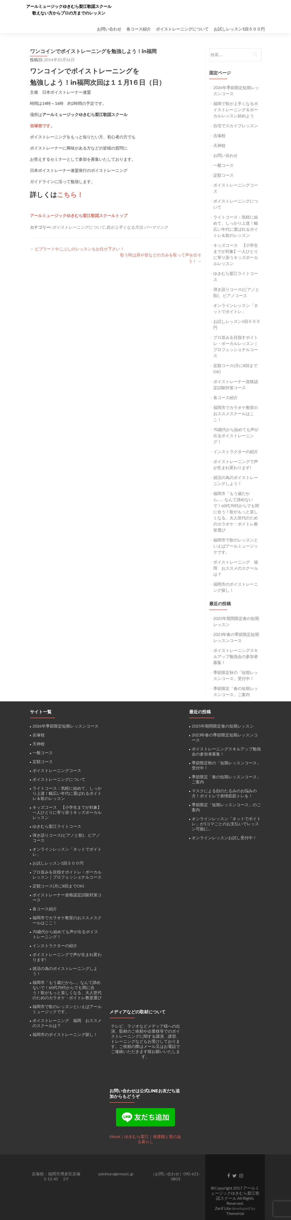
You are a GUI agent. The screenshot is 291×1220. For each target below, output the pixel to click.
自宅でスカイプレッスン (235, 125)
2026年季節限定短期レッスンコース (66, 725)
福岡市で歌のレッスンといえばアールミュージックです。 (235, 545)
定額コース (223, 175)
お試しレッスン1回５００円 (239, 28)
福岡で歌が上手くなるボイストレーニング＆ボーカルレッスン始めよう (235, 109)
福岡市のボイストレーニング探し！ (65, 1034)
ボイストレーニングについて (182, 28)
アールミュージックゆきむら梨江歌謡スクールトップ (78, 215)
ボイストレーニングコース (57, 770)
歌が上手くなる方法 (124, 226)
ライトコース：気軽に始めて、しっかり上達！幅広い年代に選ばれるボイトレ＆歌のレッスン (67, 793)
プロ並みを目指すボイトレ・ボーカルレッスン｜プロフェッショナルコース (67, 874)
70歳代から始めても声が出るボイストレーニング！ (235, 435)
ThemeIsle (235, 1213)
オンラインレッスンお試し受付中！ (224, 837)
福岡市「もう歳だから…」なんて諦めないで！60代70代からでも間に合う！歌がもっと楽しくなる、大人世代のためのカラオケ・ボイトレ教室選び (236, 511)
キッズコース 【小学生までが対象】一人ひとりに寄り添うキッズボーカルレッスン (67, 812)
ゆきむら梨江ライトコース (57, 826)
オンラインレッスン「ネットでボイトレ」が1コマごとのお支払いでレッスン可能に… (226, 823)
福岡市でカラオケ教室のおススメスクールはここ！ (235, 413)
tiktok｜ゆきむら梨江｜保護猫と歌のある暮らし (145, 1139)
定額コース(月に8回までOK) (58, 885)
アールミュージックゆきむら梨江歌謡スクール (68, 6)
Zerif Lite (223, 1208)
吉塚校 (219, 135)
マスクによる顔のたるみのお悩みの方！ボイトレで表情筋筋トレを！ (224, 793)
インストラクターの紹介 (235, 451)
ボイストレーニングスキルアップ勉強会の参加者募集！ (235, 656)
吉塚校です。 (42, 125)
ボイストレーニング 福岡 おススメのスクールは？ (235, 567)
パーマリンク (156, 226)
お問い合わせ (109, 28)
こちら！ (70, 194)
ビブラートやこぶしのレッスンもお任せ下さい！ (77, 248)
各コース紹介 (138, 28)
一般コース (223, 165)
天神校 (219, 145)
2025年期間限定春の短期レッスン (223, 725)
